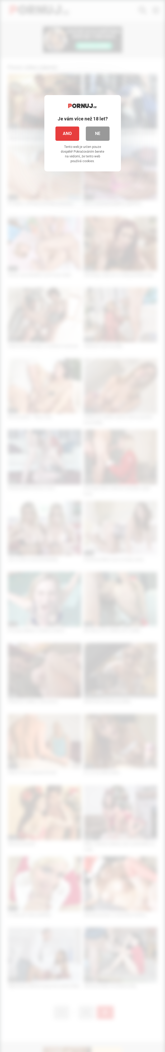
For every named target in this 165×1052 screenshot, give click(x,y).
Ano (67, 133)
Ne (97, 133)
